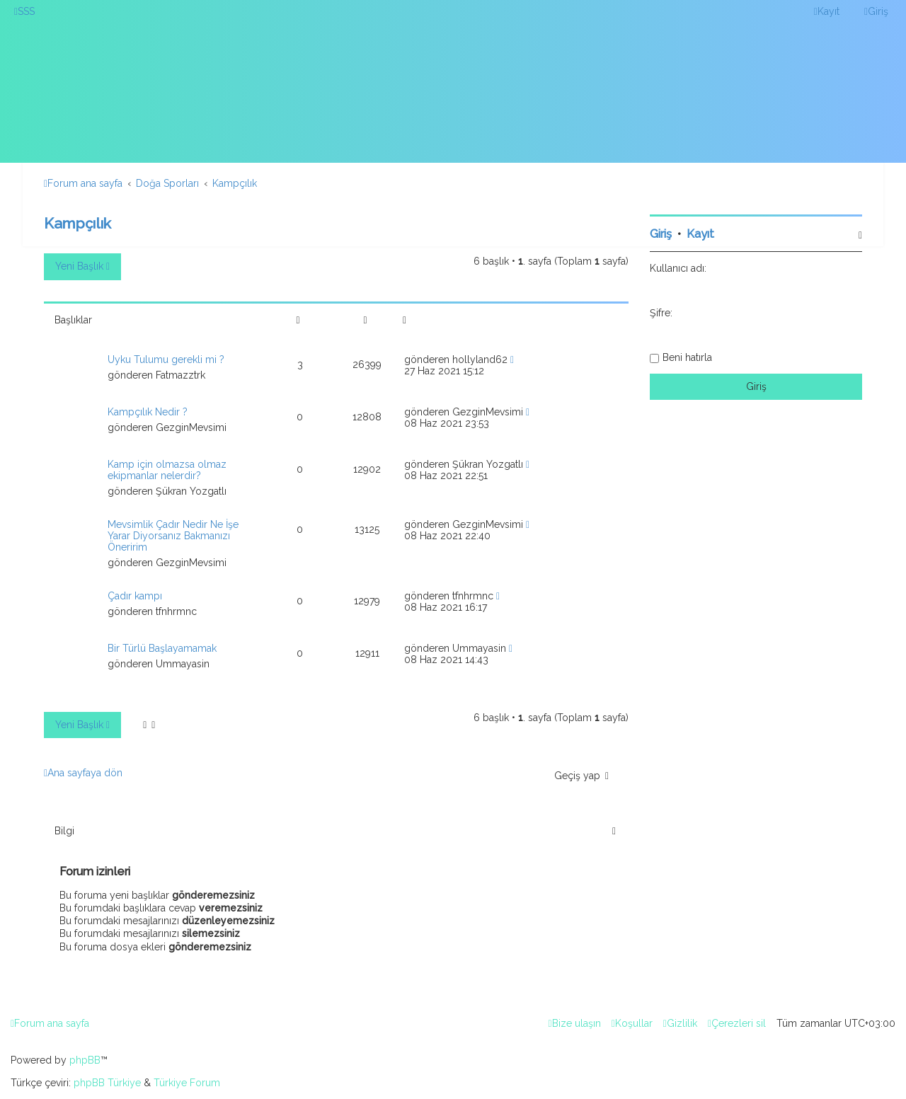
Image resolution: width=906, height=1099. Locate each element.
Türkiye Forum (187, 1082)
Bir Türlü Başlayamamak (162, 648)
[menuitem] (24, 11)
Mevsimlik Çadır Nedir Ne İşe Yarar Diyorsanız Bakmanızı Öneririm (173, 536)
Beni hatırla (687, 357)
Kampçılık (77, 223)
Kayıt (700, 234)
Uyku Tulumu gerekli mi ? (166, 359)
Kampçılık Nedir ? (148, 412)
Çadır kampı (135, 596)
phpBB (85, 1060)
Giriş (661, 234)
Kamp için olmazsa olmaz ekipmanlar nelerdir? (167, 470)
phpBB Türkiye (107, 1082)
